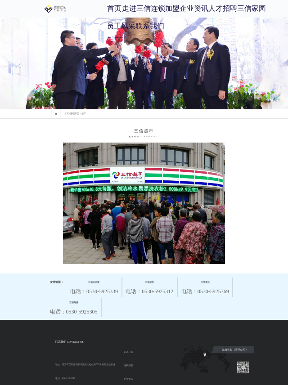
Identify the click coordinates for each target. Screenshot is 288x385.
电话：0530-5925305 (74, 306)
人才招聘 (222, 8)
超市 (83, 113)
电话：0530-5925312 (149, 286)
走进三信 (136, 8)
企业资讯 (194, 8)
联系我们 (149, 26)
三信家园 (251, 8)
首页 (114, 8)
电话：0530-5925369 (205, 286)
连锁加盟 (165, 8)
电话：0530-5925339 (94, 286)
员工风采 (121, 26)
